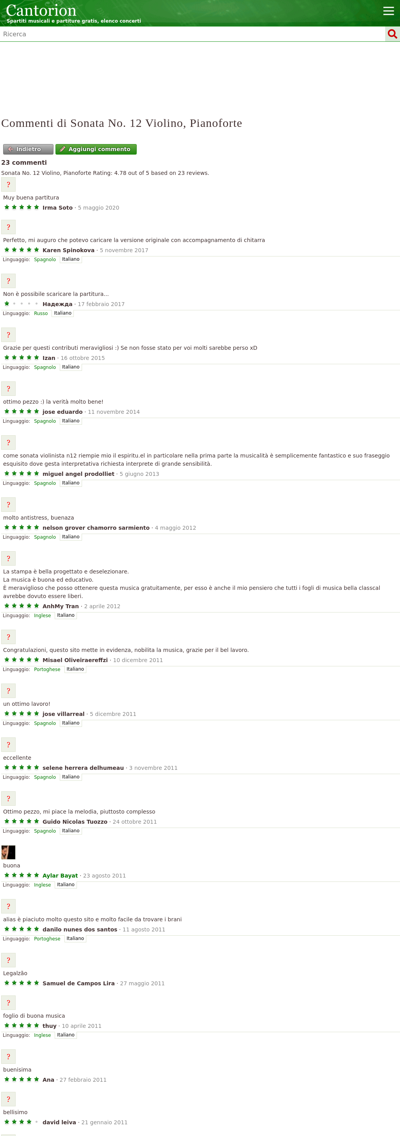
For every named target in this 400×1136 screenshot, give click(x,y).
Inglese (42, 615)
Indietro (24, 149)
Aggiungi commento (95, 149)
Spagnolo (45, 259)
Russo (41, 313)
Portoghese (47, 669)
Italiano (71, 259)
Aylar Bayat (60, 875)
